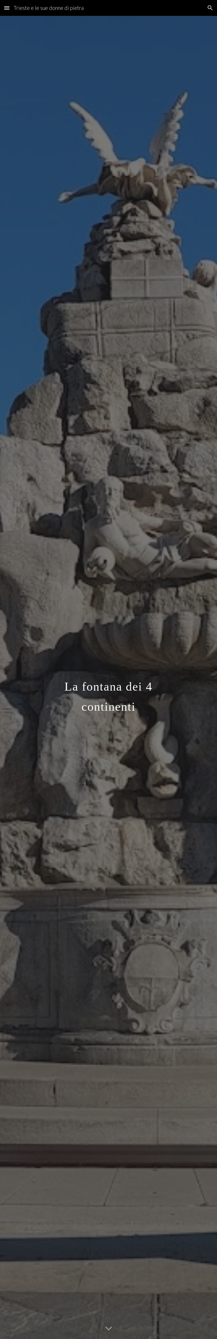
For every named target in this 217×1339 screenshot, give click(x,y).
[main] (108, 677)
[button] (7, 8)
